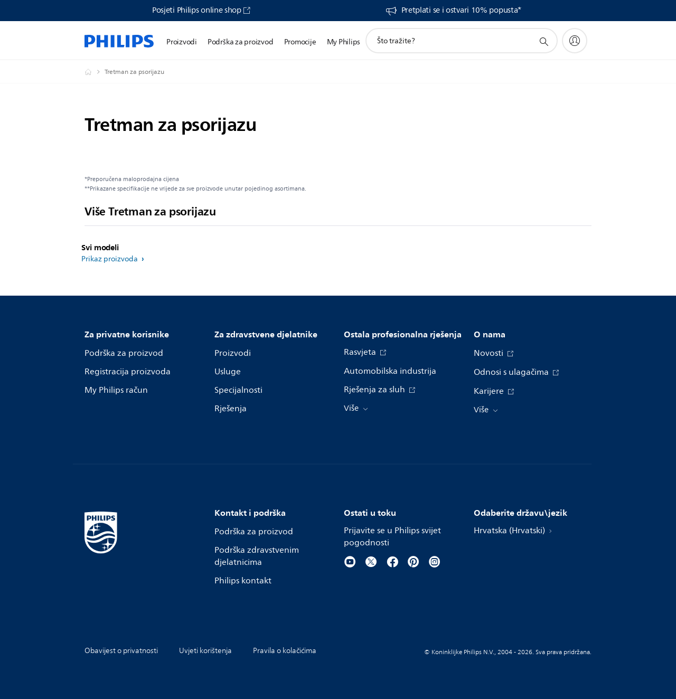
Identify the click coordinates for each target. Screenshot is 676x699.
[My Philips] (574, 40)
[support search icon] (543, 41)
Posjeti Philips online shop (196, 10)
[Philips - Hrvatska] (94, 71)
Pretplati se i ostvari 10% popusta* (461, 10)
